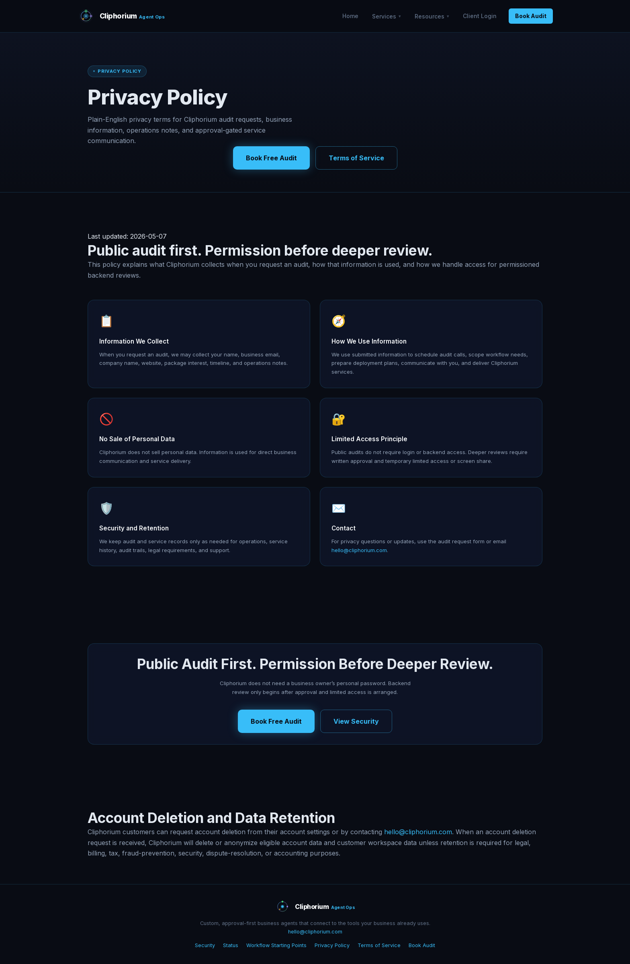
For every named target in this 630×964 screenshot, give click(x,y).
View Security (356, 721)
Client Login (480, 15)
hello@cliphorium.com (359, 550)
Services (384, 16)
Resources (429, 16)
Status (230, 945)
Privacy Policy (332, 945)
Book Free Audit (271, 158)
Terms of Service (356, 158)
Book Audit (530, 15)
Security (205, 945)
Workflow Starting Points (276, 945)
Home (350, 15)
